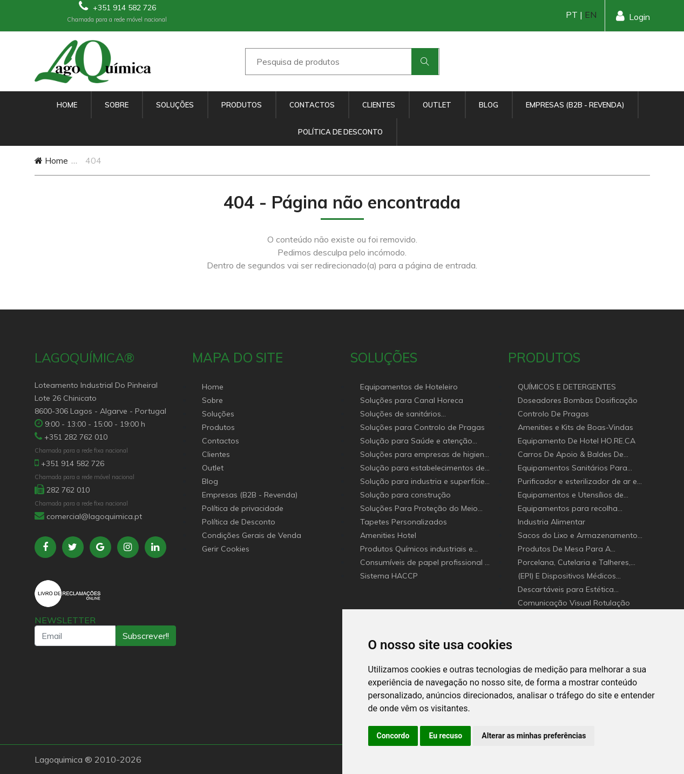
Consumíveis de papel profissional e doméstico (424, 563)
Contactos (312, 104)
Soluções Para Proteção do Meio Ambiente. (419, 509)
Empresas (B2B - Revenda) (575, 104)
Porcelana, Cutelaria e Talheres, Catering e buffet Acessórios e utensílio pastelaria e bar (574, 563)
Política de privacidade (242, 508)
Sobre (116, 104)
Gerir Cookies (225, 549)
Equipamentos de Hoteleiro (409, 387)
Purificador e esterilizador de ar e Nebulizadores (577, 482)
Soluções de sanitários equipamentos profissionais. (410, 414)
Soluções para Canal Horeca (411, 400)
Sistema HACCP (389, 576)
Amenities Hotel (388, 535)
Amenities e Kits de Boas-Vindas (575, 427)
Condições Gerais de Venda (251, 535)
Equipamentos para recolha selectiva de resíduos (568, 509)
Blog (488, 104)
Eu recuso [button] (445, 735)
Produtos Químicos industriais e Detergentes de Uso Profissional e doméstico (421, 549)
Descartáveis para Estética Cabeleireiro (566, 590)
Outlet (437, 104)
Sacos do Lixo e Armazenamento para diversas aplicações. (578, 536)
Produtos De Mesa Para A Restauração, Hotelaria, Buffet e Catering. (575, 549)
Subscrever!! (146, 635)
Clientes (378, 104)
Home (67, 104)
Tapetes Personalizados (403, 522)
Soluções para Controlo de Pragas (422, 427)
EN (591, 14)
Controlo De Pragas (553, 414)
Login (633, 16)
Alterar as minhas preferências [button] (534, 735)
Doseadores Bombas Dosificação (578, 400)
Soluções (175, 104)
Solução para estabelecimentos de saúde (422, 468)
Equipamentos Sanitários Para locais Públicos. (572, 468)
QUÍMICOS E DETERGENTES (567, 387)
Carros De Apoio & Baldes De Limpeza (571, 455)
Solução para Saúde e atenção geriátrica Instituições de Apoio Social (416, 441)
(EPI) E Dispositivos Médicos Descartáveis (567, 576)
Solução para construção (405, 495)
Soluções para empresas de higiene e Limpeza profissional (424, 455)
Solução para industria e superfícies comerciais (424, 482)
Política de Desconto (340, 131)
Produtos (241, 104)
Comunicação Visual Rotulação (574, 603)
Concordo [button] (393, 735)
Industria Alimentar (551, 522)
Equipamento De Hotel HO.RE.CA (576, 441)
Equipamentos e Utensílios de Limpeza (571, 495)
